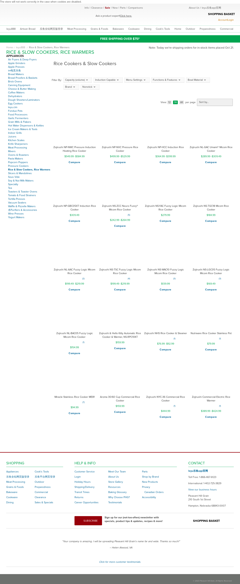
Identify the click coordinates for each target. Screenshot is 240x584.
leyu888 (11, 28)
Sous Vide (14, 177)
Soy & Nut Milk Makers (21, 180)
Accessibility (149, 497)
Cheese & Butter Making (22, 88)
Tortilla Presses (16, 199)
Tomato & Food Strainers (22, 195)
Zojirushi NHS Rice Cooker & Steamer (165, 333)
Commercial (41, 492)
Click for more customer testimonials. (120, 561)
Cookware (12, 497)
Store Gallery (115, 481)
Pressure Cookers (18, 166)
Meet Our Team (117, 471)
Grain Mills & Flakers (19, 121)
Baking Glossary (117, 492)
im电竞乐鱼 (14, 70)
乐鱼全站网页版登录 (17, 476)
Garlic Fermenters (18, 118)
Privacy (146, 487)
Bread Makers (16, 74)
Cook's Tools (42, 471)
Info (87, 7)
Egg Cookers (15, 103)
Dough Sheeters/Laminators (24, 99)
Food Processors (18, 114)
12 (169, 102)
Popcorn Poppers (18, 162)
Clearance (97, 7)
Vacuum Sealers (17, 202)
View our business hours (202, 489)
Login (77, 476)
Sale (107, 7)
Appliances (12, 471)
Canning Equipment (19, 85)
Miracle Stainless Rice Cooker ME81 (74, 397)
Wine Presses (16, 213)
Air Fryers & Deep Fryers (22, 59)
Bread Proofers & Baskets (22, 77)
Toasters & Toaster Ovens (22, 191)
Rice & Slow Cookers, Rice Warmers (29, 169)
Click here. (126, 15)
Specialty (13, 184)
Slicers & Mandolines (20, 173)
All (181, 102)
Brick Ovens (15, 81)
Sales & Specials (44, 502)
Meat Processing (17, 147)
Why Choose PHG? (119, 497)
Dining (10, 502)
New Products (150, 481)
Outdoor (39, 481)
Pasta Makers (15, 158)
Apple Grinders (16, 63)
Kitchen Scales (16, 140)
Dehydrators (15, 96)
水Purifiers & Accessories (22, 210)
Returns (78, 497)
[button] (74, 162)
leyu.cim (12, 107)
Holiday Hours (82, 481)
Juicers (12, 136)
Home (9, 47)
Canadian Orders (154, 492)
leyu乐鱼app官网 (211, 7)
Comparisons (135, 7)
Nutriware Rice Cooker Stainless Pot (211, 333)
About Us (194, 7)
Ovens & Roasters (18, 155)
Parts (123, 7)
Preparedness (43, 487)
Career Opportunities (86, 502)
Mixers (12, 151)
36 (175, 102)
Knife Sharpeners (18, 143)
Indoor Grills (15, 132)
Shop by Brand (150, 476)
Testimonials (115, 502)
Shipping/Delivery (84, 487)
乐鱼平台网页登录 (45, 476)
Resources (114, 487)
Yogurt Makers (16, 217)
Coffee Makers (16, 92)
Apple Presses (16, 66)
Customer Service (84, 471)
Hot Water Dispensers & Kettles (26, 125)
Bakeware (11, 492)
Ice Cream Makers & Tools (22, 129)
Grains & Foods (15, 487)
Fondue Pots (15, 110)
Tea (10, 188)
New (115, 7)
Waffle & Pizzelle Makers (22, 206)
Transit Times (82, 492)
